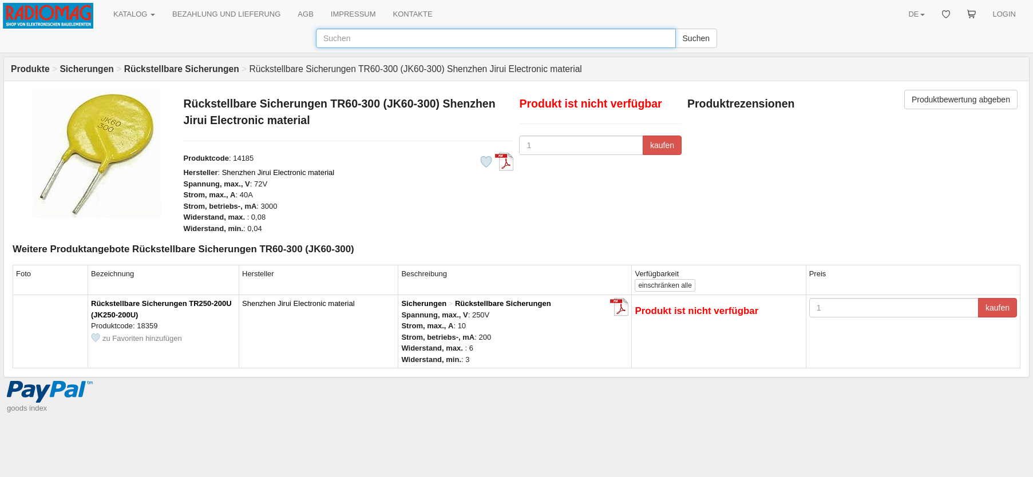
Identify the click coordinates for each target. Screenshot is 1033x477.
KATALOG (134, 14)
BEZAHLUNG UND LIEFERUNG (226, 14)
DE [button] (916, 14)
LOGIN (1004, 14)
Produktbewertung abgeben (961, 99)
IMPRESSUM (353, 14)
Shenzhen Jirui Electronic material (278, 172)
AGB (305, 14)
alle (664, 285)
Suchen (696, 38)
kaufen (662, 145)
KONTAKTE (413, 14)
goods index (27, 408)
